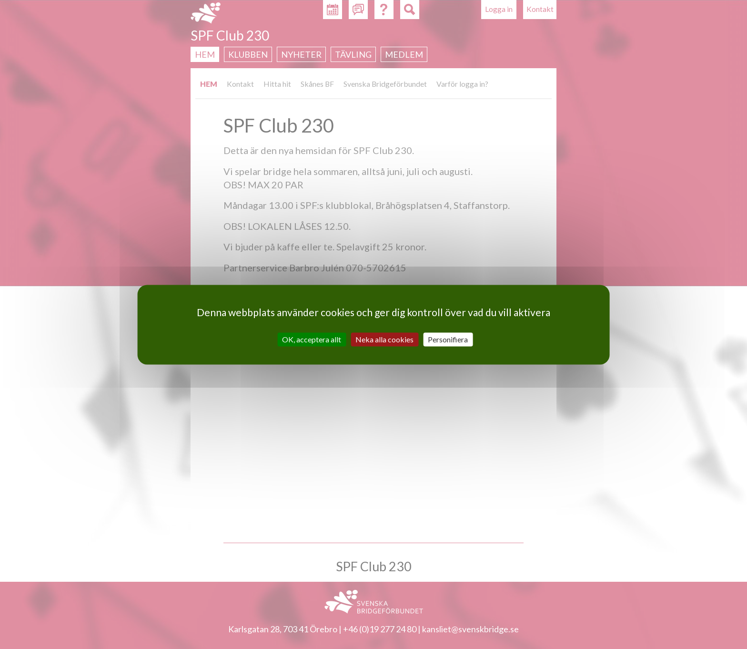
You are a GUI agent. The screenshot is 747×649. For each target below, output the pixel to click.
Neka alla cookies (384, 339)
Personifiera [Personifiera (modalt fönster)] (448, 339)
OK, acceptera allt (311, 339)
